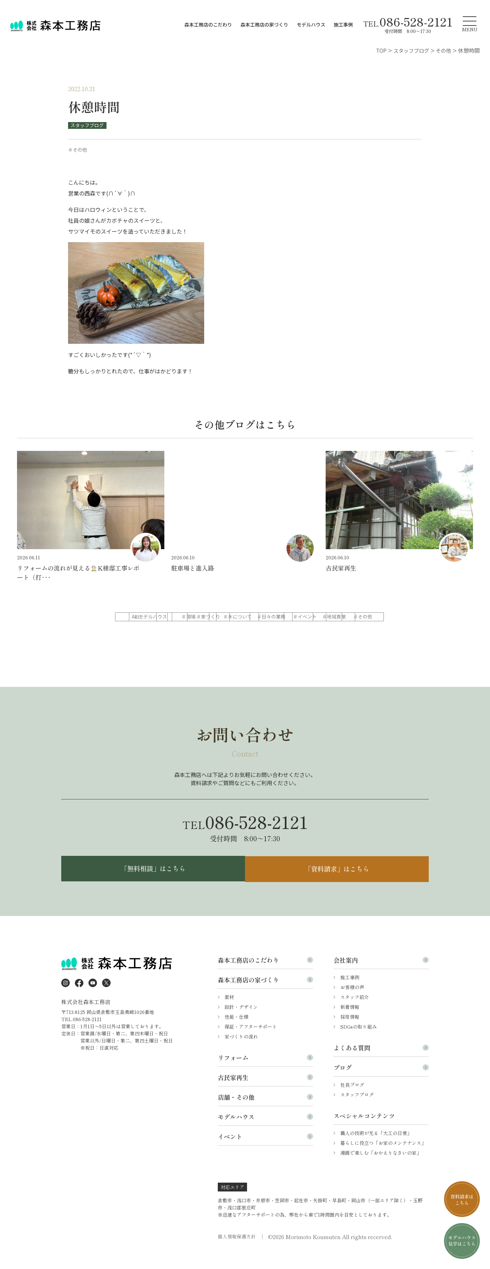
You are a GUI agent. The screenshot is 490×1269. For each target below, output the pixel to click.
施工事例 (343, 24)
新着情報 (349, 1022)
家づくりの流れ (241, 1052)
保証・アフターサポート (251, 1042)
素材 (229, 1013)
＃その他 (296, 630)
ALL (139, 617)
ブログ (342, 1083)
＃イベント (192, 630)
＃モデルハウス (192, 617)
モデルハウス (311, 24)
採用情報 (349, 1032)
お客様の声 (352, 1003)
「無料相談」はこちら (151, 884)
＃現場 (244, 617)
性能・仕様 (236, 1032)
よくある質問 (351, 1063)
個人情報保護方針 (237, 1252)
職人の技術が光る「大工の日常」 (376, 1149)
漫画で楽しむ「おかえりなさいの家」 (380, 1168)
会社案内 (345, 975)
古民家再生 (233, 1093)
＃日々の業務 (139, 630)
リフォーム (233, 1073)
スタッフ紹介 (354, 1013)
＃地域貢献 (244, 630)
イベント (230, 1152)
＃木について (349, 617)
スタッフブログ (87, 125)
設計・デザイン (241, 1022)
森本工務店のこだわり (208, 24)
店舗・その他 (236, 1113)
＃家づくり (297, 617)
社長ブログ (352, 1100)
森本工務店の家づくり (264, 24)
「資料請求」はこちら (339, 884)
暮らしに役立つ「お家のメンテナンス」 (383, 1158)
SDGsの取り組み (358, 1042)
